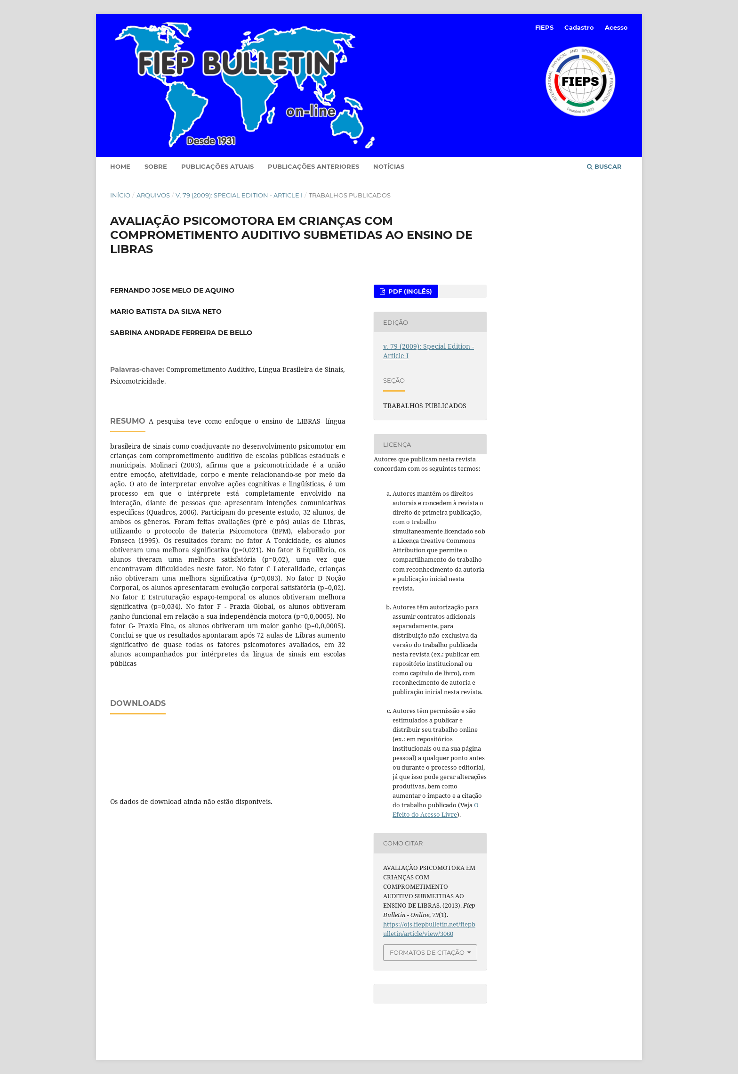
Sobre (155, 166)
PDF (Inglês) (409, 291)
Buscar (604, 166)
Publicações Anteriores (313, 166)
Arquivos (153, 195)
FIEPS (544, 27)
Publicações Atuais (217, 166)
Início (120, 195)
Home (120, 166)
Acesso (616, 27)
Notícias (388, 166)
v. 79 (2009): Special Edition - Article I (239, 195)
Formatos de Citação (427, 952)
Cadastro (579, 27)
